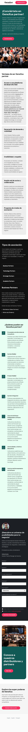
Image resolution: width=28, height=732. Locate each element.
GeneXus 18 (18, 94)
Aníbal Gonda (5, 554)
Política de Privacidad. (16, 611)
